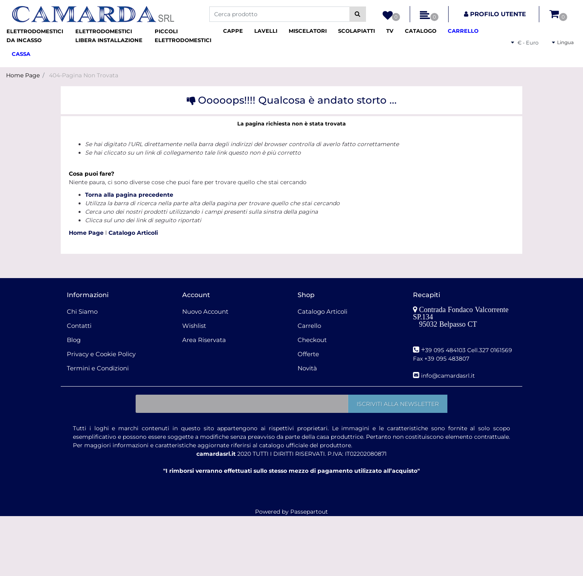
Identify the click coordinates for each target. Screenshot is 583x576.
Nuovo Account (205, 311)
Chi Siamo (82, 311)
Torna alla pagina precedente (129, 194)
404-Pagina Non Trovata (83, 75)
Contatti (79, 325)
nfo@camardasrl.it (449, 375)
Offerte (308, 354)
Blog (74, 340)
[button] (357, 14)
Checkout (312, 340)
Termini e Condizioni (98, 368)
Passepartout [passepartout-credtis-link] (309, 511)
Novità (307, 368)
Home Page (23, 75)
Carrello (309, 325)
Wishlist (194, 325)
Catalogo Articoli (133, 232)
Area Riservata (204, 340)
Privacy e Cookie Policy (101, 354)
